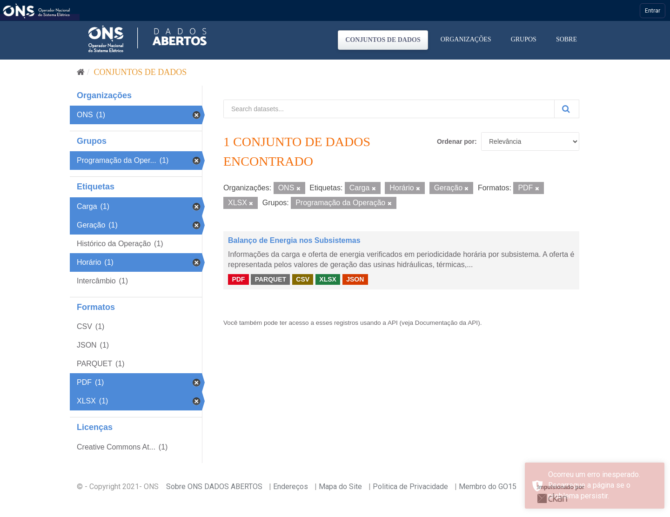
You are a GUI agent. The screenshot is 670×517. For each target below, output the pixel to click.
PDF (238, 279)
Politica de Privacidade (410, 486)
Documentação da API (446, 322)
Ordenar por (456, 141)
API (393, 322)
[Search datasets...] (389, 109)
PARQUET (270, 279)
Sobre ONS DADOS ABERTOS (214, 486)
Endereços (290, 486)
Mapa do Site (340, 486)
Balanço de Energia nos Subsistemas (294, 240)
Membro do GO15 (487, 486)
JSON (355, 279)
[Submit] (566, 109)
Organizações (466, 39)
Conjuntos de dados (383, 39)
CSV (302, 279)
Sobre (566, 39)
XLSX (327, 279)
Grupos (523, 39)
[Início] (81, 72)
